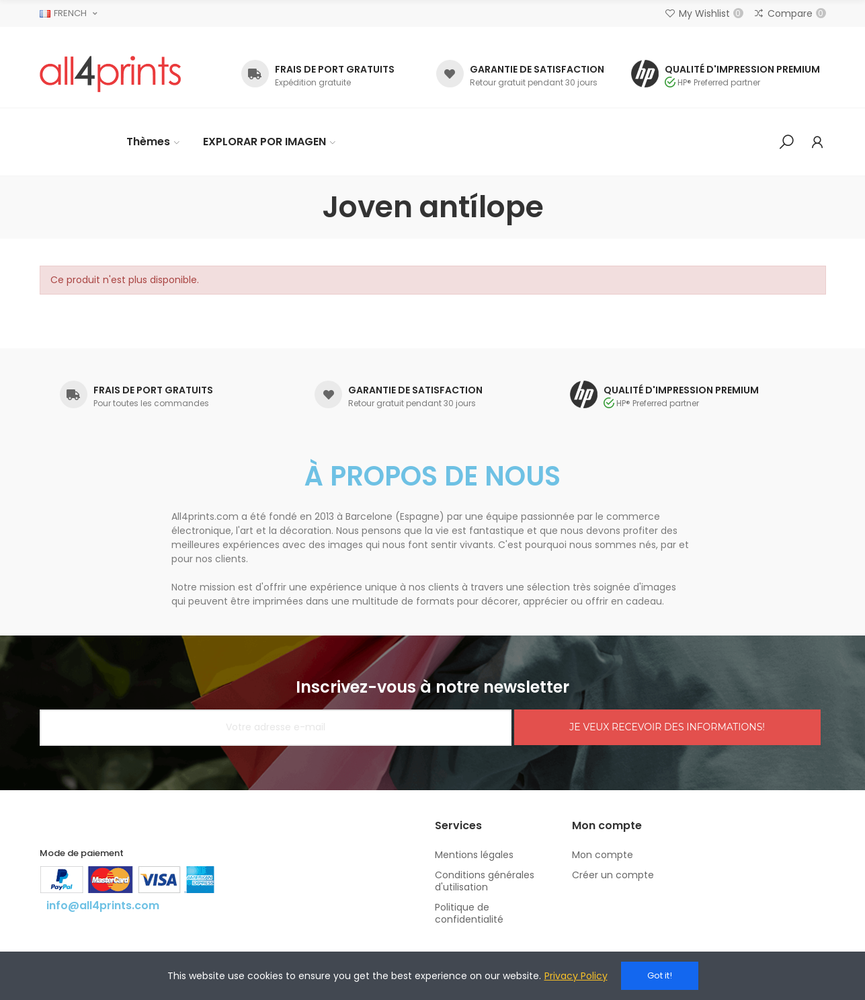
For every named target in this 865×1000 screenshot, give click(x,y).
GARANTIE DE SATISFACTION (537, 69)
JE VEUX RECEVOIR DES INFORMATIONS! (667, 727)
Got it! (659, 975)
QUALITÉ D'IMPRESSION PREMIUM (742, 69)
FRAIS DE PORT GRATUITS (335, 69)
